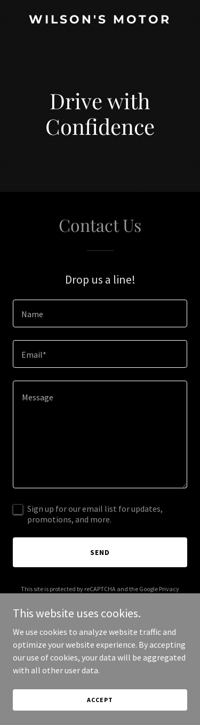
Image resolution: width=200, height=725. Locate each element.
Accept (100, 700)
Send (100, 552)
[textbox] (100, 313)
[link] (100, 20)
